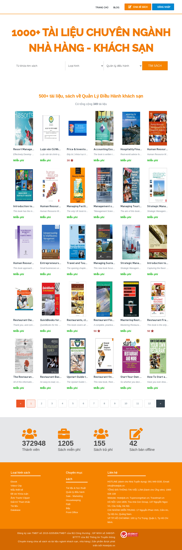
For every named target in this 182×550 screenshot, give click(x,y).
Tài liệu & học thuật (76, 488)
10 (126, 403)
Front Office (72, 512)
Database (15, 510)
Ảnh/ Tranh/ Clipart (20, 498)
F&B (68, 504)
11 (137, 403)
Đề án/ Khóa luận (19, 493)
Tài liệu (14, 506)
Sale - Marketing (74, 496)
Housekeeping (73, 500)
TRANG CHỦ (101, 7)
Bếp (68, 508)
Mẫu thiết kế (17, 489)
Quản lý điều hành (75, 492)
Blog (116, 7)
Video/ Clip (16, 485)
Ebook (14, 481)
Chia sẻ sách (138, 6)
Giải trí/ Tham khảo (20, 502)
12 (149, 403)
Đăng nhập (163, 6)
